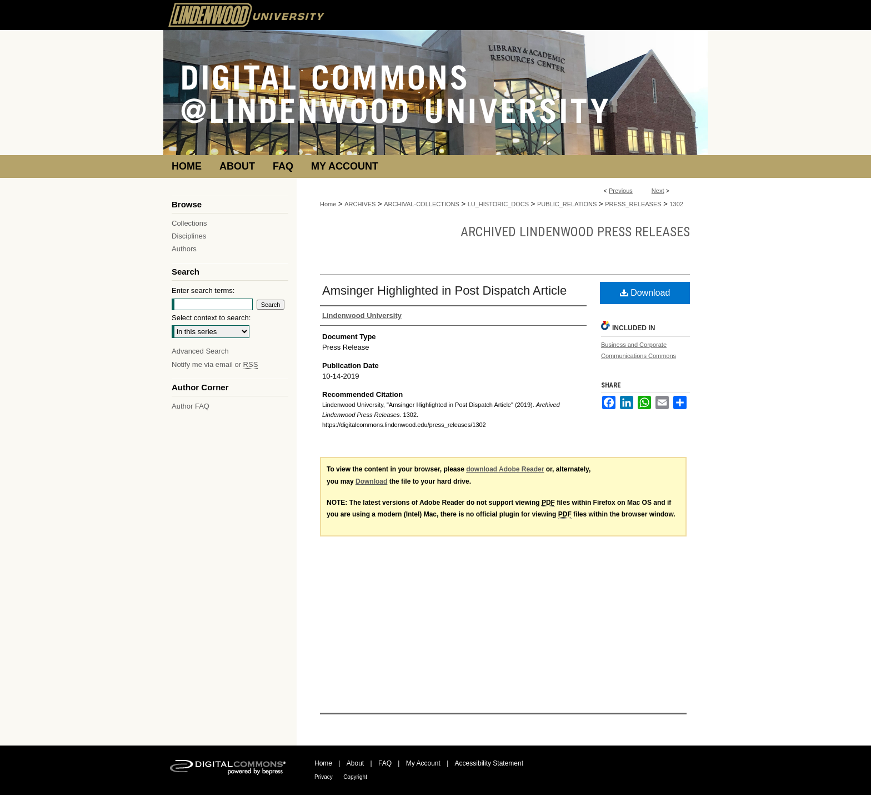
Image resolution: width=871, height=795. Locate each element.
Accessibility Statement (489, 763)
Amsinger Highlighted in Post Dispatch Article (444, 290)
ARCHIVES (360, 204)
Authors (184, 249)
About (355, 763)
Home (328, 204)
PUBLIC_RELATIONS (567, 204)
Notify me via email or (215, 364)
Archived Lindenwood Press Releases (575, 232)
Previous (621, 190)
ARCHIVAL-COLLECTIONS (421, 204)
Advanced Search (200, 351)
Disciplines (189, 236)
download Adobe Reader (505, 469)
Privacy (323, 777)
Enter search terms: (203, 290)
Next (658, 190)
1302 (676, 204)
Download (645, 292)
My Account (423, 763)
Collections (189, 223)
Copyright (355, 777)
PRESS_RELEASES (633, 204)
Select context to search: (211, 318)
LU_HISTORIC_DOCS (498, 204)
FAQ (385, 763)
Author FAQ (190, 406)
